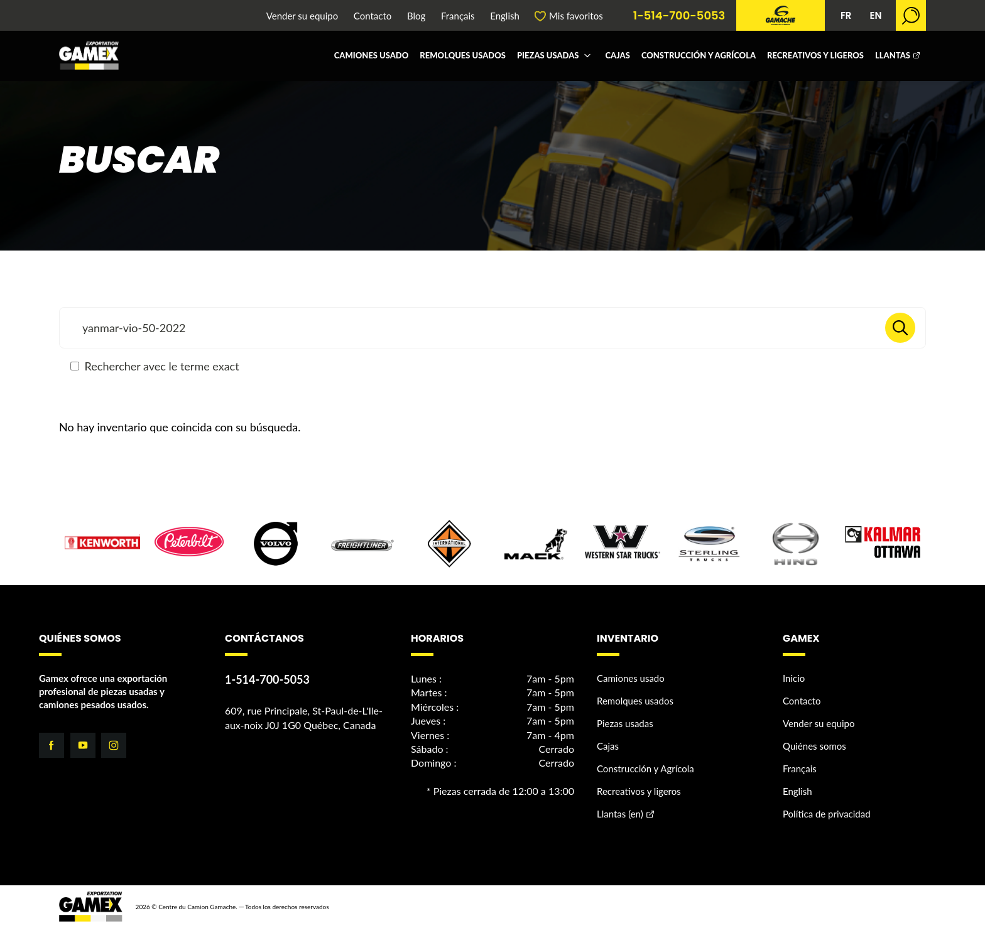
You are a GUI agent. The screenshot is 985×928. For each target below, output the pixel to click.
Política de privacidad (827, 813)
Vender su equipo (302, 16)
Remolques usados (463, 55)
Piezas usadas (548, 55)
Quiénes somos (814, 746)
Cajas (617, 55)
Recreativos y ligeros (815, 55)
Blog (416, 16)
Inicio (794, 678)
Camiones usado (371, 55)
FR (846, 15)
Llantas (892, 55)
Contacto (372, 16)
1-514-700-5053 (679, 15)
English (505, 16)
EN (875, 15)
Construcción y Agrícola (698, 55)
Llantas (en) (620, 813)
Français (458, 16)
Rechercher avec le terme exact (154, 366)
